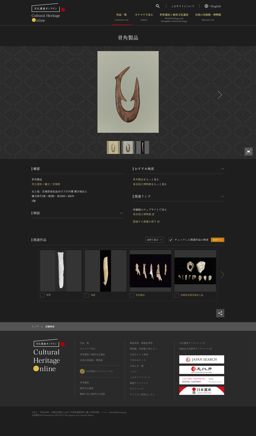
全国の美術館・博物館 (208, 18)
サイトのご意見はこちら (142, 394)
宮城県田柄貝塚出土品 (191, 295)
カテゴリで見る (144, 18)
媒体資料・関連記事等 (141, 343)
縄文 (47, 184)
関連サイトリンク (139, 383)
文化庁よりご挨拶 (139, 354)
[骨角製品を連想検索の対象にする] (132, 295)
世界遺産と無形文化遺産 (174, 18)
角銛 (93, 295)
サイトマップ (137, 388)
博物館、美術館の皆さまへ (143, 348)
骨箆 (48, 294)
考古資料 (37, 184)
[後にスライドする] (219, 94)
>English (213, 6)
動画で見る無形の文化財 (92, 394)
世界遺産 (84, 382)
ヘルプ (133, 371)
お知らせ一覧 (137, 365)
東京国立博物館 (142, 184)
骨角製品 (138, 179)
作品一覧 (121, 18)
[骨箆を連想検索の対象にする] (42, 295)
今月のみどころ (138, 360)
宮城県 (56, 184)
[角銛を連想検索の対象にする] (87, 295)
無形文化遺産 (87, 388)
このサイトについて (183, 6)
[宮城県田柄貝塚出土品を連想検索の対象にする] (177, 295)
